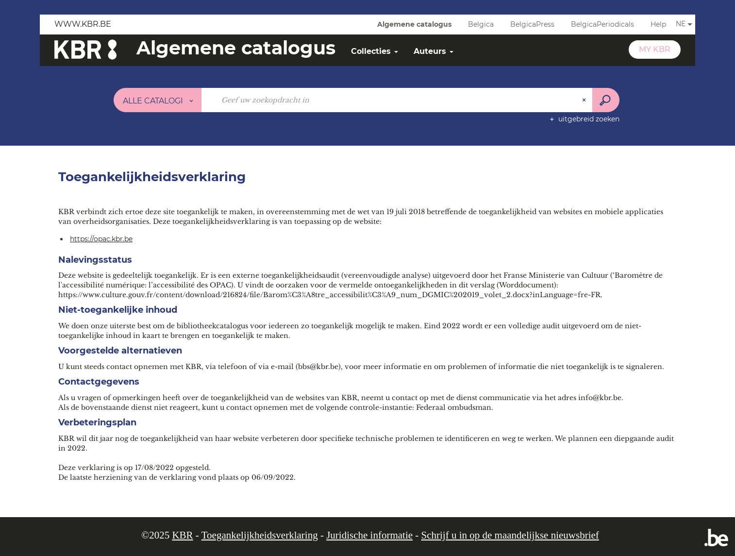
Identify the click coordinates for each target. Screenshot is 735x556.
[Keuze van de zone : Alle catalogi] (158, 100)
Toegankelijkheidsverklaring (259, 535)
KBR (182, 535)
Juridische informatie (369, 535)
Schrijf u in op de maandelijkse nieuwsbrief (510, 535)
